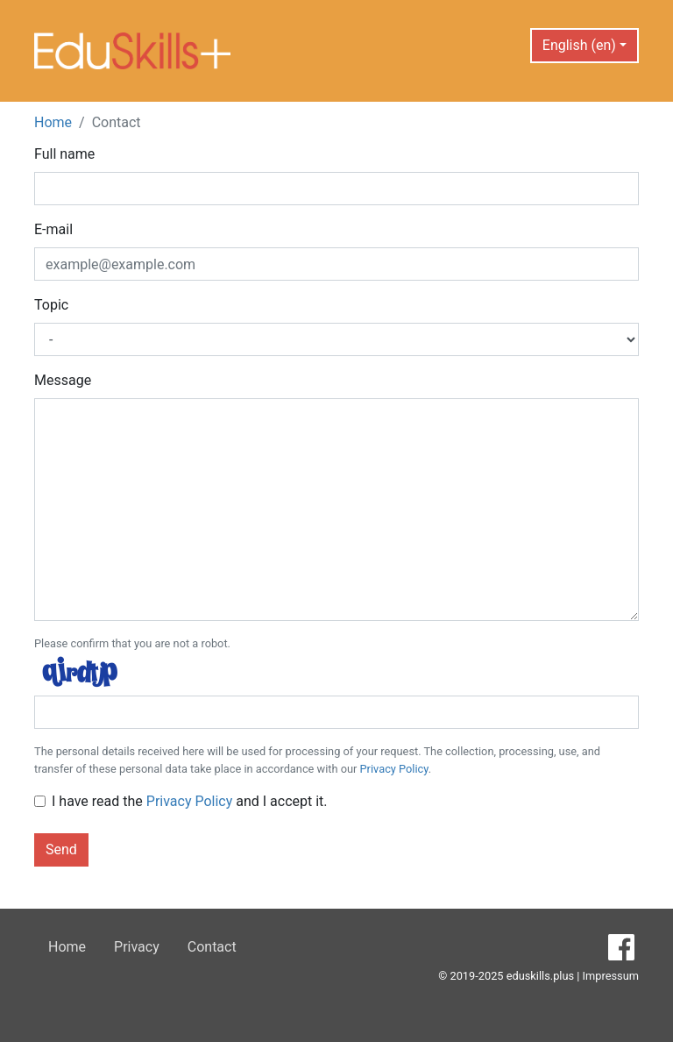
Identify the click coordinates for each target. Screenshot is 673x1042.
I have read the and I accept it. (190, 801)
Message (62, 380)
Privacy (136, 947)
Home (53, 122)
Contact (212, 947)
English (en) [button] (579, 45)
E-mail (53, 229)
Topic (51, 304)
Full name (64, 154)
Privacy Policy (394, 768)
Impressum (611, 975)
